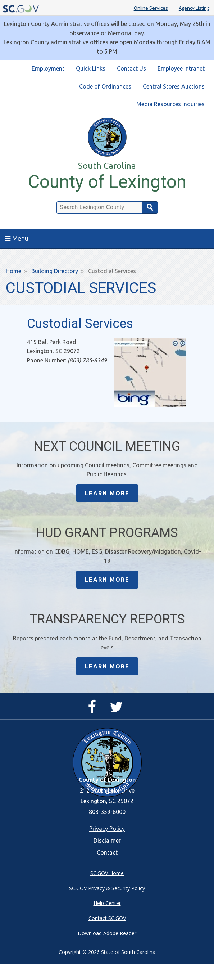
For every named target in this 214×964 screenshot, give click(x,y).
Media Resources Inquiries (170, 104)
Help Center (107, 903)
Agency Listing (194, 8)
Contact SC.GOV (107, 918)
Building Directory (54, 271)
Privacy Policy (107, 828)
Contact (107, 852)
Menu (16, 238)
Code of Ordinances (105, 86)
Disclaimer (107, 840)
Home (13, 271)
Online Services (151, 8)
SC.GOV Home (107, 873)
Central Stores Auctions (174, 86)
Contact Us (131, 68)
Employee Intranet (181, 68)
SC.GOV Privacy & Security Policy (107, 888)
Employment (48, 68)
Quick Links (90, 68)
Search (150, 207)
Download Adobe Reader (107, 933)
